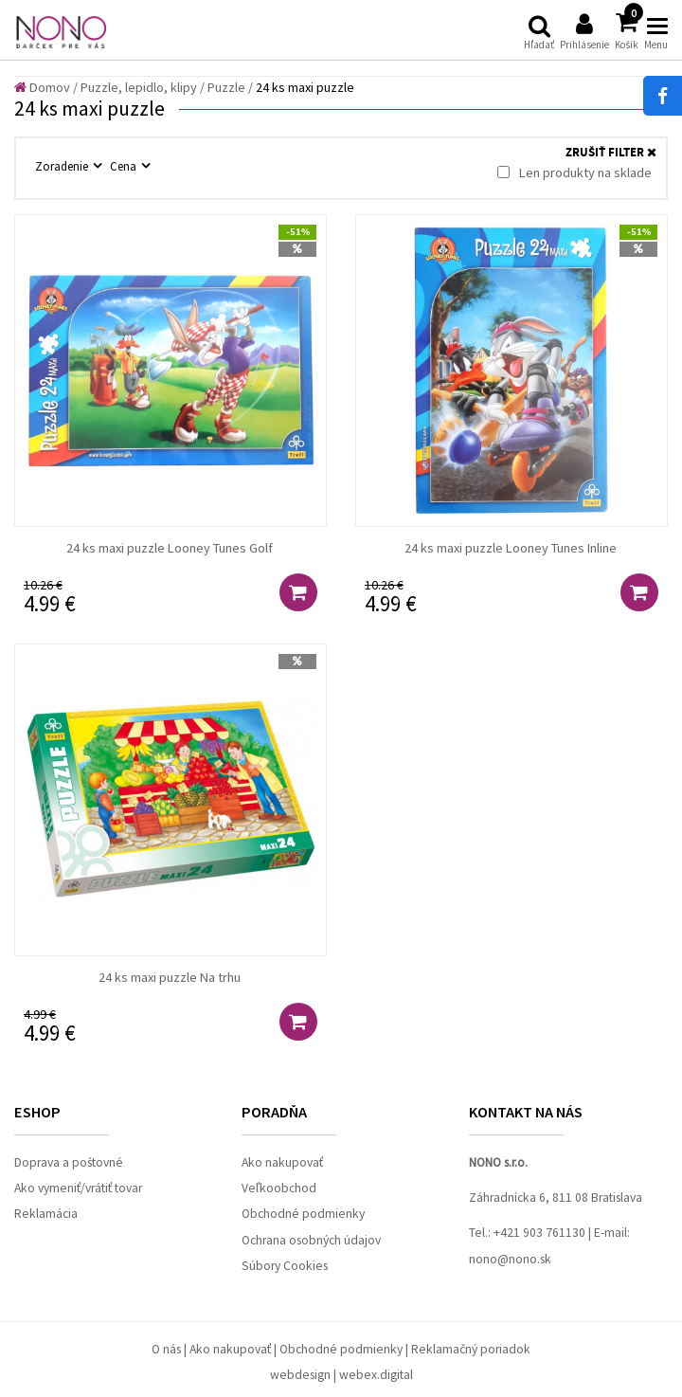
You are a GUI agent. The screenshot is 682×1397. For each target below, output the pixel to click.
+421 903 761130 (539, 1233)
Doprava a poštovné (68, 1162)
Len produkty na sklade (574, 172)
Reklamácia (46, 1214)
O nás (166, 1349)
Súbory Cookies (285, 1266)
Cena (124, 165)
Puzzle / (230, 87)
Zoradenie (63, 165)
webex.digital (376, 1375)
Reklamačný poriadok (470, 1349)
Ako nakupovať (282, 1162)
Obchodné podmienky (303, 1214)
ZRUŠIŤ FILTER (610, 153)
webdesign (300, 1375)
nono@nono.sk (510, 1259)
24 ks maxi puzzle (305, 87)
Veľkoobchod (279, 1188)
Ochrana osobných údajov (311, 1240)
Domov (42, 87)
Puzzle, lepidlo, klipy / (143, 87)
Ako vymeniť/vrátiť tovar (78, 1188)
